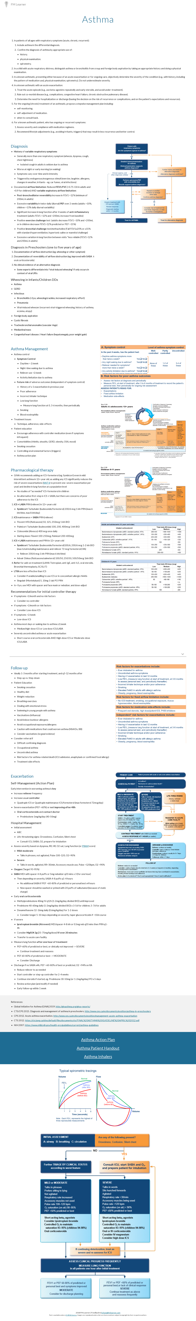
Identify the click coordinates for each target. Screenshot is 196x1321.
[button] (182, 654)
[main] (98, 19)
